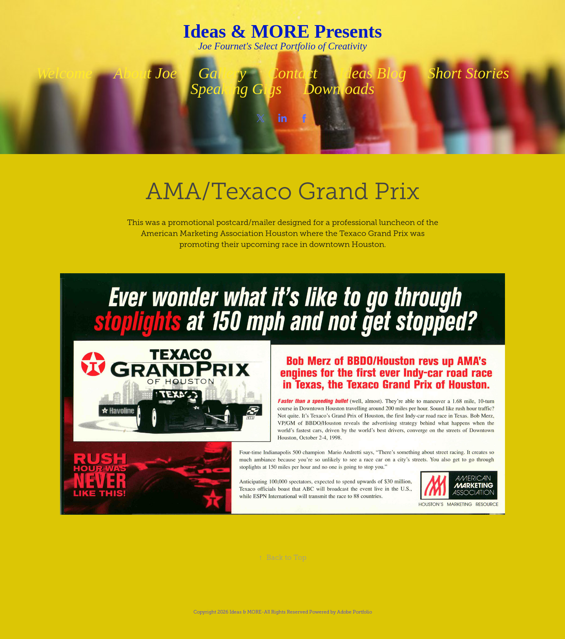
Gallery (222, 73)
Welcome (64, 73)
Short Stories (468, 73)
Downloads (338, 89)
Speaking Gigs (236, 89)
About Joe (145, 73)
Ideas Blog (372, 73)
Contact (292, 73)
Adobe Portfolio (354, 612)
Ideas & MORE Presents (282, 31)
